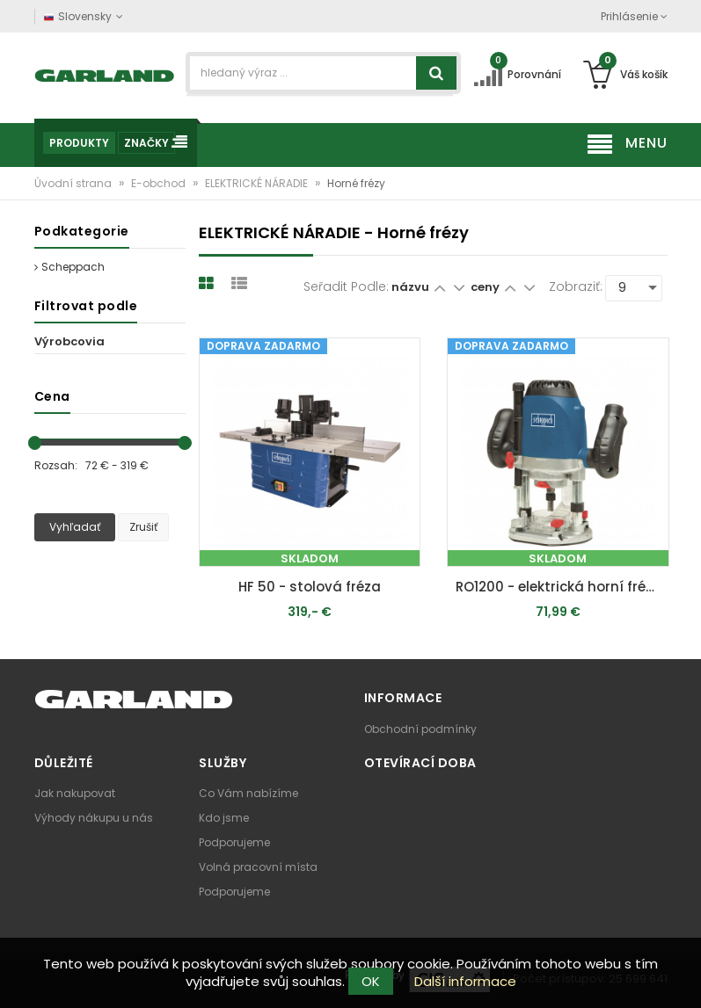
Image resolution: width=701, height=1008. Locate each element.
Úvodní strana (74, 183)
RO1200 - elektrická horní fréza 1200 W (562, 586)
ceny (486, 287)
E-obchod (159, 183)
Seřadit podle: (346, 286)
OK (370, 981)
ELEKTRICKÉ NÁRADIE (257, 183)
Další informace (465, 981)
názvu (410, 287)
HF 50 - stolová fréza (309, 586)
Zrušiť (143, 526)
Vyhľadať (74, 526)
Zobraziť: (575, 286)
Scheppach (69, 266)
